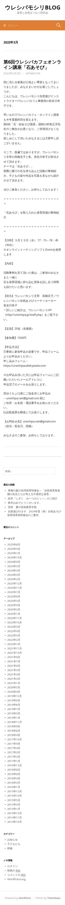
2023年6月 (13, 596)
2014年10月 (14, 821)
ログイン (12, 866)
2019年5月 (13, 713)
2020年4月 (13, 691)
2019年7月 (13, 709)
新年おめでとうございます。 (25, 502)
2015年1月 (13, 808)
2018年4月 (13, 735)
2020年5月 (13, 687)
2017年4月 (13, 748)
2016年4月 (13, 778)
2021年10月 (14, 652)
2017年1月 (13, 761)
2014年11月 (14, 817)
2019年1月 (13, 717)
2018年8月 (13, 730)
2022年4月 (13, 631)
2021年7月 (13, 661)
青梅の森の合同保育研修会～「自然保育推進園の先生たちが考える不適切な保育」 (33, 492)
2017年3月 (13, 752)
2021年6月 (13, 665)
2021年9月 (13, 657)
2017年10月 (14, 739)
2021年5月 (13, 670)
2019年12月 (14, 696)
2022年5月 (13, 626)
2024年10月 (14, 557)
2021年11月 (14, 648)
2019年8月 (13, 704)
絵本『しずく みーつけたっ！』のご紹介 (32, 498)
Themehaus (53, 898)
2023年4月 (13, 605)
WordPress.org (16, 879)
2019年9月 (13, 700)
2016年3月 (13, 782)
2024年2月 (13, 579)
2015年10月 (14, 795)
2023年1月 (13, 613)
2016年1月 (13, 787)
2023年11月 (14, 587)
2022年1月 (13, 644)
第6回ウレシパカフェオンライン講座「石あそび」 (32, 64)
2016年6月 (13, 774)
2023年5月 (13, 600)
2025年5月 (13, 548)
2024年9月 (13, 561)
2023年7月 (13, 592)
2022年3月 (13, 635)
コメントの (16, 875)
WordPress (25, 898)
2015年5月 (13, 800)
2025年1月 (13, 553)
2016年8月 (13, 769)
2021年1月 (13, 683)
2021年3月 (13, 678)
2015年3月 (13, 804)
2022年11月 (14, 618)
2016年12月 (14, 765)
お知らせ (12, 839)
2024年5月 (13, 566)
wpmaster (33, 73)
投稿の (13, 870)
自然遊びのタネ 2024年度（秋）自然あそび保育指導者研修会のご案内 (34, 513)
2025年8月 (13, 544)
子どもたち (13, 844)
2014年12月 (14, 813)
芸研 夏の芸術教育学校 (22, 507)
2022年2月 (13, 639)
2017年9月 (13, 743)
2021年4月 (13, 674)
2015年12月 (14, 791)
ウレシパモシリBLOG (32, 7)
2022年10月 (14, 622)
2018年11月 (14, 722)
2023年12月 (14, 583)
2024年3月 (13, 574)
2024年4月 (13, 570)
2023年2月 (13, 609)
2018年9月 (13, 726)
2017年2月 (13, 756)
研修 (9, 848)
